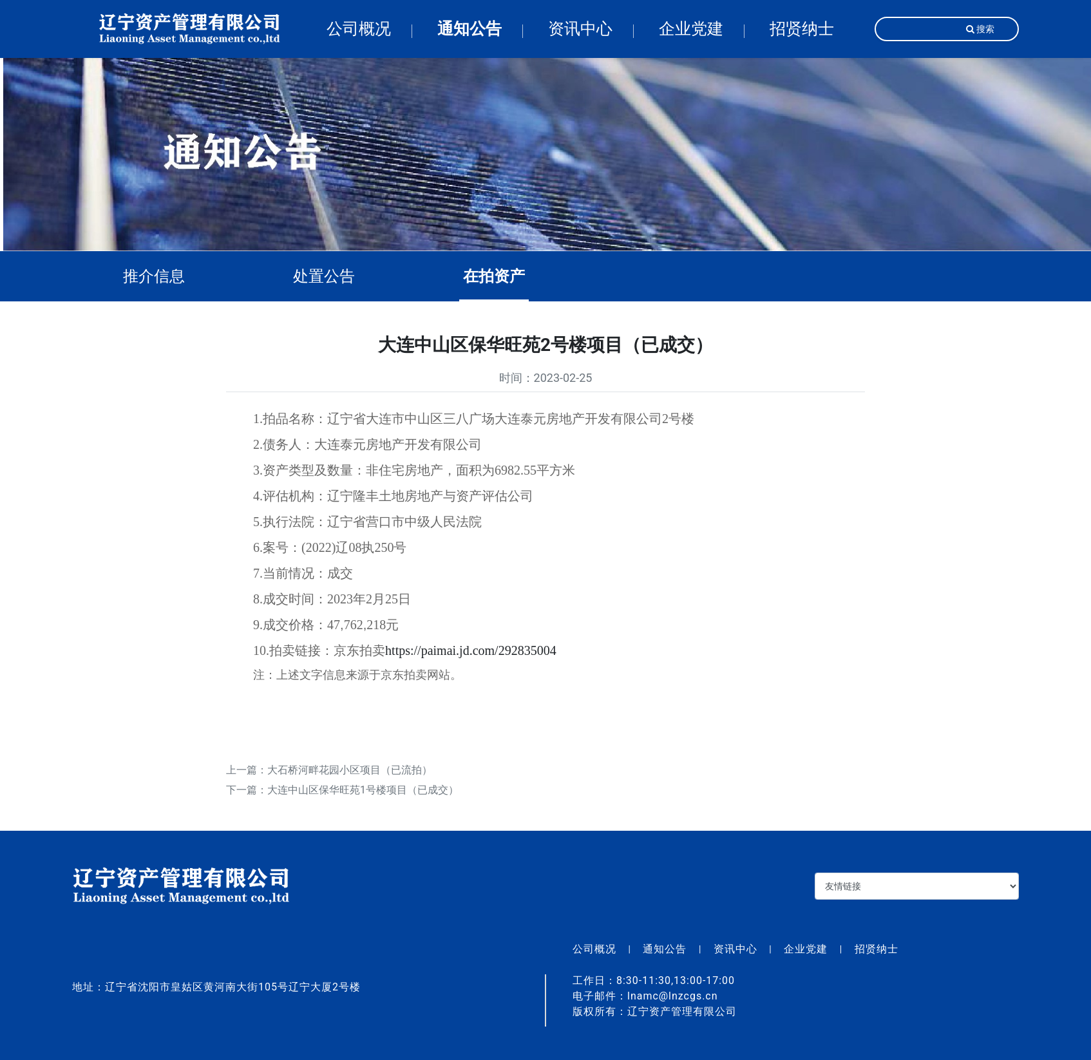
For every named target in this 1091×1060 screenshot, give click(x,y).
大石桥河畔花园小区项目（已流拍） (349, 779)
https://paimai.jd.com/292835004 (470, 659)
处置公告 (334, 276)
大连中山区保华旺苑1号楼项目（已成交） (363, 799)
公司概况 (359, 28)
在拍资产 (504, 276)
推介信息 (163, 276)
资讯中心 (580, 28)
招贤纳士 (802, 28)
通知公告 (469, 28)
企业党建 (691, 28)
